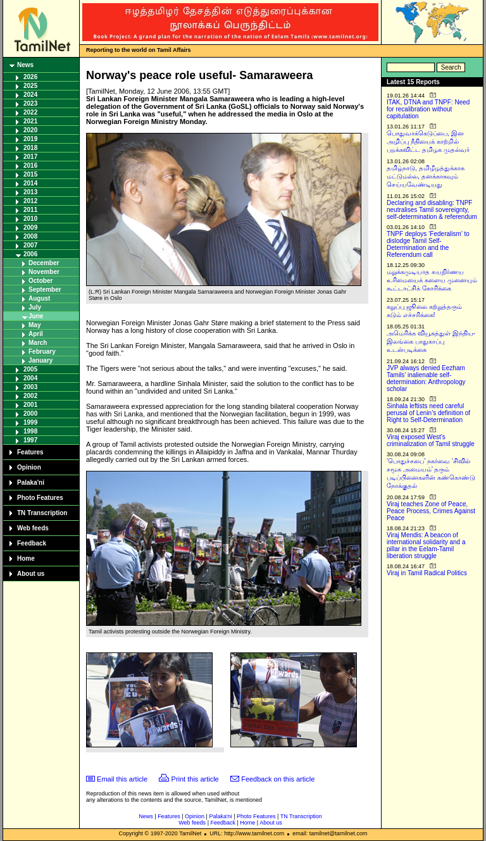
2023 (30, 103)
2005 (30, 369)
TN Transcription (42, 512)
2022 (30, 112)
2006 (30, 254)
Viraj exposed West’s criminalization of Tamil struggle (431, 440)
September (44, 289)
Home (26, 558)
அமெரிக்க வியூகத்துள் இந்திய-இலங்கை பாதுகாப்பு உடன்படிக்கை (431, 341)
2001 (30, 404)
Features (30, 452)
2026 (30, 76)
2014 (30, 183)
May (34, 324)
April (35, 333)
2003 (30, 386)
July (34, 307)
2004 (30, 378)
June (35, 316)
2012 (30, 200)
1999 (30, 422)
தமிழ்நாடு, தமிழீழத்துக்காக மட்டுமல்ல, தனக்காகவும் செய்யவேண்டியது (425, 176)
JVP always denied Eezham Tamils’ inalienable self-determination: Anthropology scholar (426, 378)
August (39, 298)
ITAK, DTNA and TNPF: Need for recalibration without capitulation (428, 109)
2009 (30, 227)
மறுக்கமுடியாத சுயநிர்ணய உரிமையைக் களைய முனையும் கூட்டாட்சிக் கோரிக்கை (432, 280)
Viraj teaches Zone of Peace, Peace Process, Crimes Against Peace (431, 511)
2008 (30, 236)
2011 (30, 209)
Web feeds (33, 528)
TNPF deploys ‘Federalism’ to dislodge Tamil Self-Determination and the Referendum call (428, 244)
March (37, 342)
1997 (30, 440)
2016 (30, 165)
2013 (30, 192)
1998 (30, 431)
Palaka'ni (30, 482)
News (25, 64)
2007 (30, 245)
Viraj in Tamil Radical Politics (427, 573)
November (43, 271)
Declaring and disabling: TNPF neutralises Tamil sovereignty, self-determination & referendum (432, 209)
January (40, 360)
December (43, 262)
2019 (30, 138)
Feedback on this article (278, 779)
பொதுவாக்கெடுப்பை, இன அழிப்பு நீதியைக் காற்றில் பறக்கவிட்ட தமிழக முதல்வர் (428, 141)
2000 (30, 413)
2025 (30, 85)
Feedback (31, 543)
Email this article (122, 779)
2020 (30, 130)
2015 (30, 174)
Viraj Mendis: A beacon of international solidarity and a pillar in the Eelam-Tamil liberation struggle (426, 545)
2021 (30, 121)
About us (30, 573)
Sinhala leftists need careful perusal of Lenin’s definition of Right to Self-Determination (428, 412)
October (40, 280)
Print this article (195, 779)
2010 (30, 218)
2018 (30, 147)
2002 (30, 395)
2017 (30, 156)
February (42, 351)
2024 (30, 94)
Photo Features (40, 497)
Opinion (29, 467)
